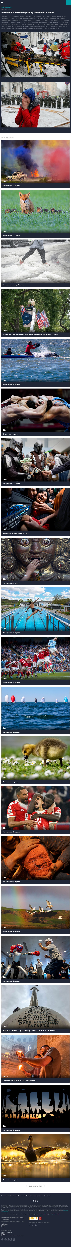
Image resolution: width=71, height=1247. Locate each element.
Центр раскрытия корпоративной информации (12, 1236)
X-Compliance (4, 1224)
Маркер (3, 1226)
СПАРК (3, 1223)
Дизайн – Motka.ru (34, 1226)
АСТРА (2, 1228)
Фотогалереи (6, 7)
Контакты (4, 1196)
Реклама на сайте (37, 1196)
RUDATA (3, 1234)
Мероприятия (47, 1196)
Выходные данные (34, 1224)
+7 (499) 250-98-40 (43, 1214)
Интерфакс (35, 2)
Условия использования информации (39, 1222)
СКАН (2, 1233)
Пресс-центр (21, 1196)
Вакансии (29, 1196)
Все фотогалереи (35, 1186)
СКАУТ (3, 1225)
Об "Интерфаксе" (12, 1196)
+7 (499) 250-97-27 (55, 1214)
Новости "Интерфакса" (6, 1232)
